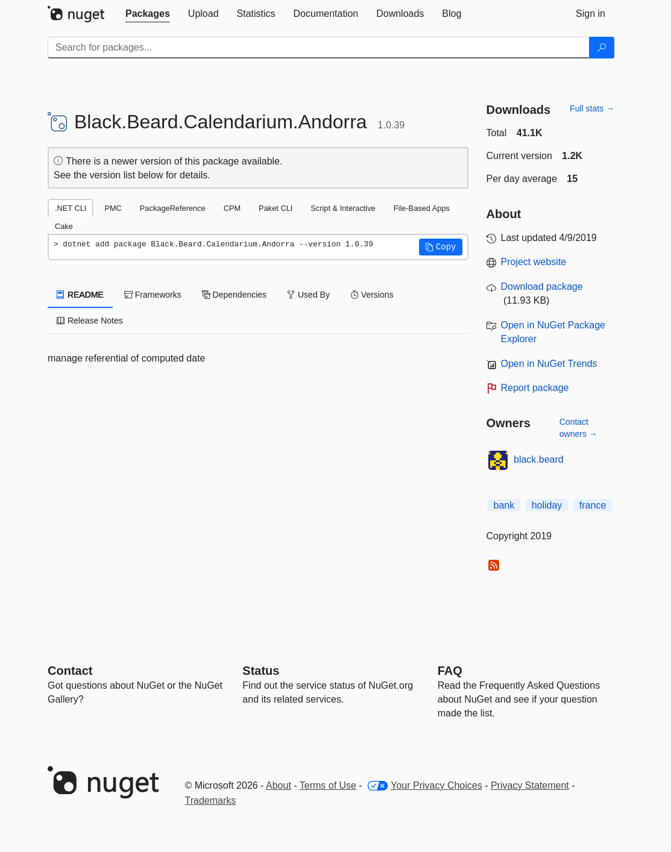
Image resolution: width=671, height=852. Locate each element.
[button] (440, 247)
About (278, 785)
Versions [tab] (372, 295)
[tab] (147, 14)
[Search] (601, 47)
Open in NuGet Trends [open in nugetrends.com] (549, 364)
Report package (535, 388)
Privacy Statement (530, 785)
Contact (70, 670)
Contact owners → (578, 428)
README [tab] (80, 295)
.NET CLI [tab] (70, 208)
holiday (547, 505)
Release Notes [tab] (90, 321)
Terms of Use (328, 785)
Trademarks (210, 800)
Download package (542, 286)
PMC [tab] (112, 208)
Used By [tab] (308, 295)
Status (260, 670)
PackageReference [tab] (173, 208)
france (592, 505)
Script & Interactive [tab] (342, 208)
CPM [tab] (232, 208)
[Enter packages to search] (319, 47)
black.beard (539, 459)
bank (504, 505)
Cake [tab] (64, 226)
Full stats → (592, 108)
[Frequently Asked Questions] (450, 670)
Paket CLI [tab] (275, 208)
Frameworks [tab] (152, 295)
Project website (534, 262)
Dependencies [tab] (234, 295)
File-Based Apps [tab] (422, 208)
